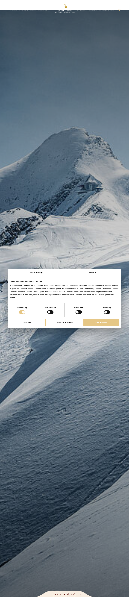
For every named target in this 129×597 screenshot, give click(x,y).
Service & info (107, 9)
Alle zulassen (101, 322)
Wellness (43, 9)
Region (93, 9)
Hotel (13, 9)
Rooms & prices (27, 9)
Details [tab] (92, 272)
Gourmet (82, 9)
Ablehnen (27, 322)
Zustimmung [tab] (36, 272)
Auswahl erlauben (64, 322)
